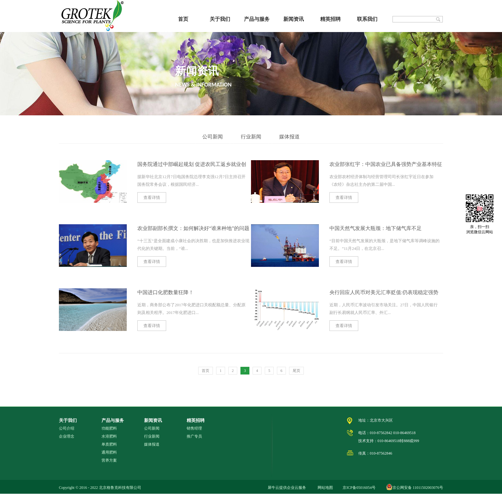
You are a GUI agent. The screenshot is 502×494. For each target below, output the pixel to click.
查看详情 (151, 197)
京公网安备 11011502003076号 (418, 487)
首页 (183, 19)
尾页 (296, 370)
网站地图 (324, 487)
